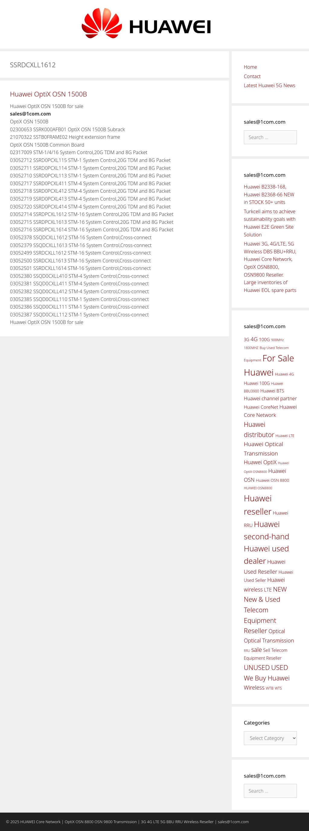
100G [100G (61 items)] (264, 339)
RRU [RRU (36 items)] (247, 651)
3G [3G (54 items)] (246, 339)
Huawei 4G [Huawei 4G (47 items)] (284, 374)
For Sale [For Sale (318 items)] (278, 358)
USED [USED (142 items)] (279, 667)
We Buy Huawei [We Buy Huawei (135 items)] (267, 678)
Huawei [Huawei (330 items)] (259, 372)
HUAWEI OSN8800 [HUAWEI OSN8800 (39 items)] (258, 488)
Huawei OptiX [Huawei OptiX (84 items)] (260, 462)
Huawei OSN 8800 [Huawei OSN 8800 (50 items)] (272, 480)
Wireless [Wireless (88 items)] (254, 687)
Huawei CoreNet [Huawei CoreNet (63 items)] (261, 407)
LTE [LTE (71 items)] (268, 589)
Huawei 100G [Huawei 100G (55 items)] (257, 383)
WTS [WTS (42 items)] (278, 688)
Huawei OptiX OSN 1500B (48, 93)
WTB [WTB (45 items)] (270, 688)
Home (250, 67)
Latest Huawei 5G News (269, 85)
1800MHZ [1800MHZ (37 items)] (251, 347)
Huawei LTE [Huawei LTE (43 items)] (285, 435)
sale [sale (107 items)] (256, 649)
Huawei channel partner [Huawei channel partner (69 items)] (270, 398)
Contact (252, 76)
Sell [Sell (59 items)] (266, 650)
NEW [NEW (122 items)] (280, 589)
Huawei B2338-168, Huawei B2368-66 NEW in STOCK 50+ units (269, 194)
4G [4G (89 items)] (253, 339)
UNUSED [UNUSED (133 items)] (257, 667)
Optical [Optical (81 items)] (277, 631)
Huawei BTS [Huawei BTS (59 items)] (272, 391)
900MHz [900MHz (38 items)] (277, 340)
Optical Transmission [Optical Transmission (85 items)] (269, 640)
